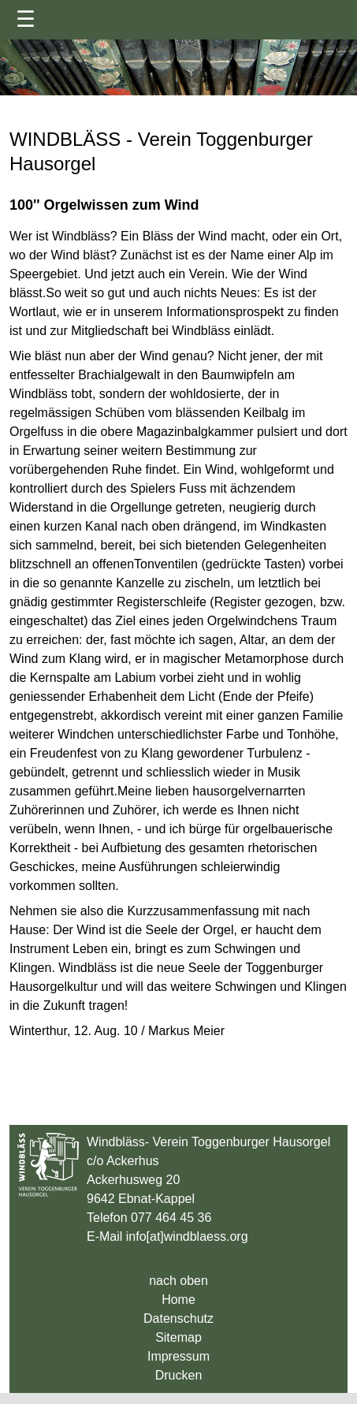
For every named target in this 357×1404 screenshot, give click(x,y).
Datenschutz (178, 1318)
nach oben (178, 1280)
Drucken (179, 1375)
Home (178, 1299)
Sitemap (178, 1337)
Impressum (178, 1356)
